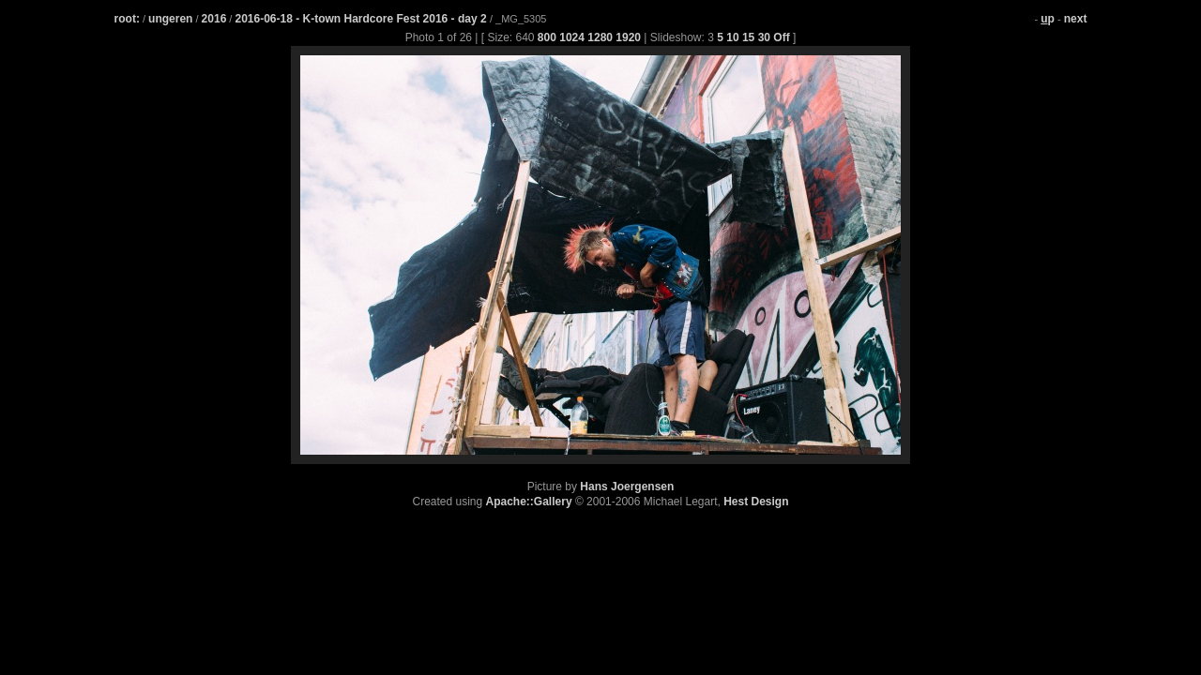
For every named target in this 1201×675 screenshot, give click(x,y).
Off (781, 37)
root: (127, 18)
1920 (628, 37)
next (1075, 18)
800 (547, 37)
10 (732, 37)
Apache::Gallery (529, 501)
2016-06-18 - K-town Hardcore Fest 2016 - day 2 (362, 18)
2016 (214, 18)
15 (748, 37)
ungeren (170, 18)
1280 (600, 37)
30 (764, 37)
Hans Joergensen (627, 486)
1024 (572, 37)
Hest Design (755, 501)
